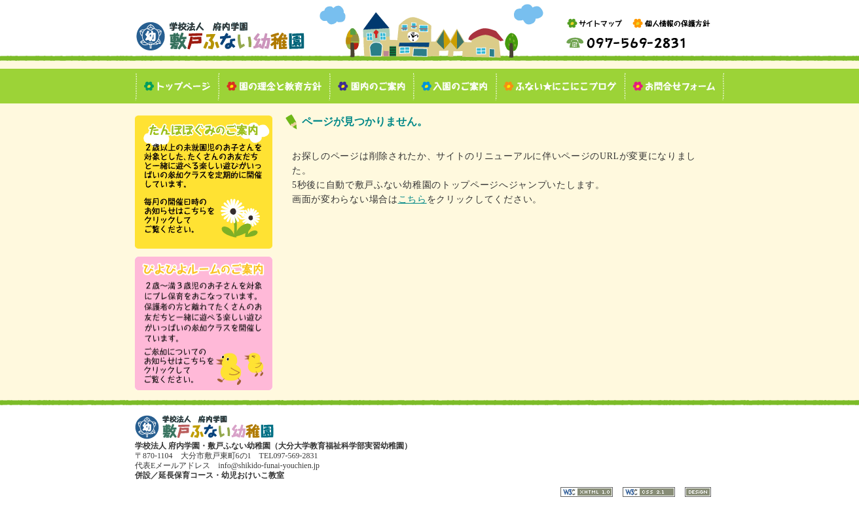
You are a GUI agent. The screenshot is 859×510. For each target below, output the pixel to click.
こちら (412, 199)
